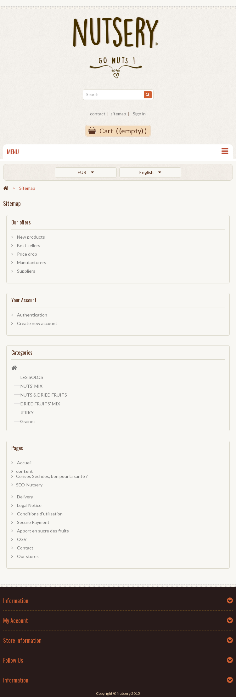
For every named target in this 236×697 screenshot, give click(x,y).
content (24, 471)
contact (97, 113)
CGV (21, 539)
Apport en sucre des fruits (42, 530)
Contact (24, 547)
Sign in (139, 113)
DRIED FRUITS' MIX (40, 403)
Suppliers (25, 271)
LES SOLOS (31, 377)
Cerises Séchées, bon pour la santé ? (52, 476)
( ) (123, 130)
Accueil (23, 462)
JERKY (27, 412)
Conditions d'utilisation (39, 513)
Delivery (24, 496)
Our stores (27, 556)
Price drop (26, 254)
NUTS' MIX (31, 386)
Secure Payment (32, 522)
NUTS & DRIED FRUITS (43, 395)
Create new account (36, 323)
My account (15, 620)
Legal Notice (29, 505)
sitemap (118, 113)
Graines (28, 421)
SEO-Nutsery (29, 484)
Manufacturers (31, 262)
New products (30, 237)
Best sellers (28, 245)
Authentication (31, 314)
